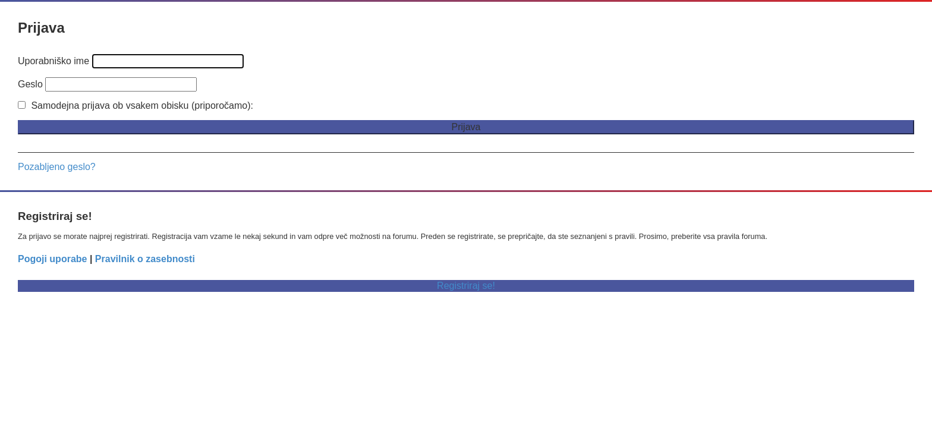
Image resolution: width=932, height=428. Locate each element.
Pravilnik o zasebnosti (145, 259)
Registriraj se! (466, 286)
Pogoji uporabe (52, 259)
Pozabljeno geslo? (57, 167)
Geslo (30, 84)
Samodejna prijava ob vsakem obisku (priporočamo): (135, 105)
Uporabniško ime (53, 61)
